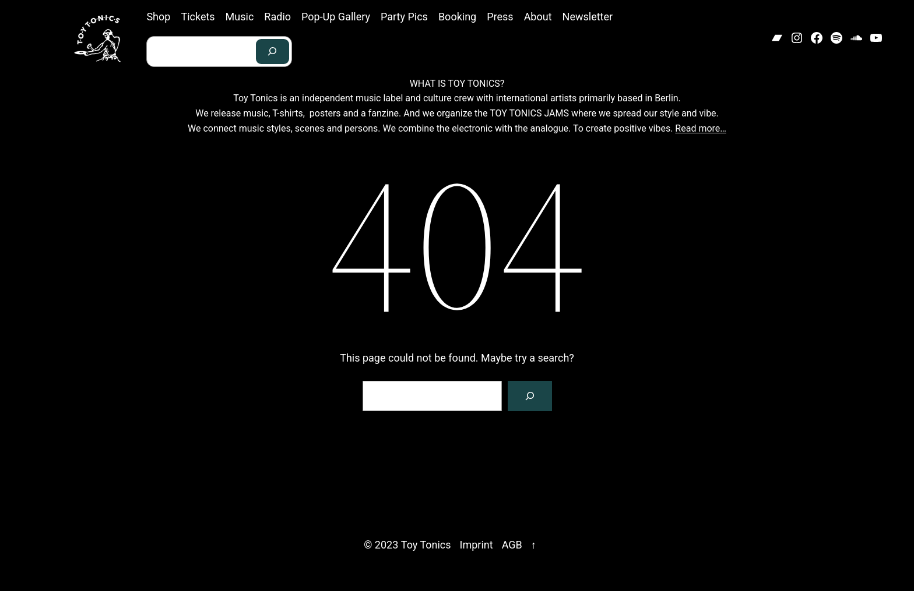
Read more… (700, 128)
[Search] (273, 51)
